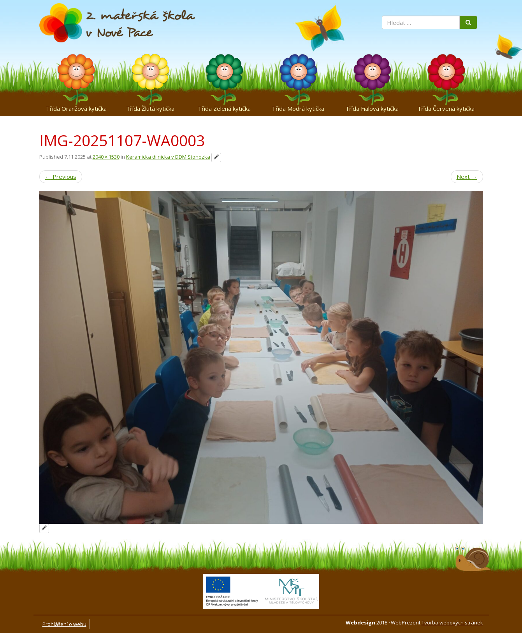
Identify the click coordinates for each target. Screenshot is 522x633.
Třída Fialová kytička (372, 108)
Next (467, 176)
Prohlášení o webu (64, 624)
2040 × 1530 (106, 156)
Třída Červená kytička (446, 108)
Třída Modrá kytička (298, 108)
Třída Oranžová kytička (76, 108)
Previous (60, 176)
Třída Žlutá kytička (150, 108)
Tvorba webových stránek (452, 622)
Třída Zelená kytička (224, 108)
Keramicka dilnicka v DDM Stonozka (168, 156)
